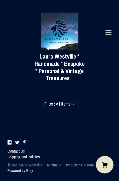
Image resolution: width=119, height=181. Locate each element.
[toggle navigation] (108, 32)
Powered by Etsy (20, 170)
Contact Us (16, 151)
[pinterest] (25, 142)
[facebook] (10, 142)
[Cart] (104, 164)
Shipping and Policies (24, 157)
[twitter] (17, 142)
